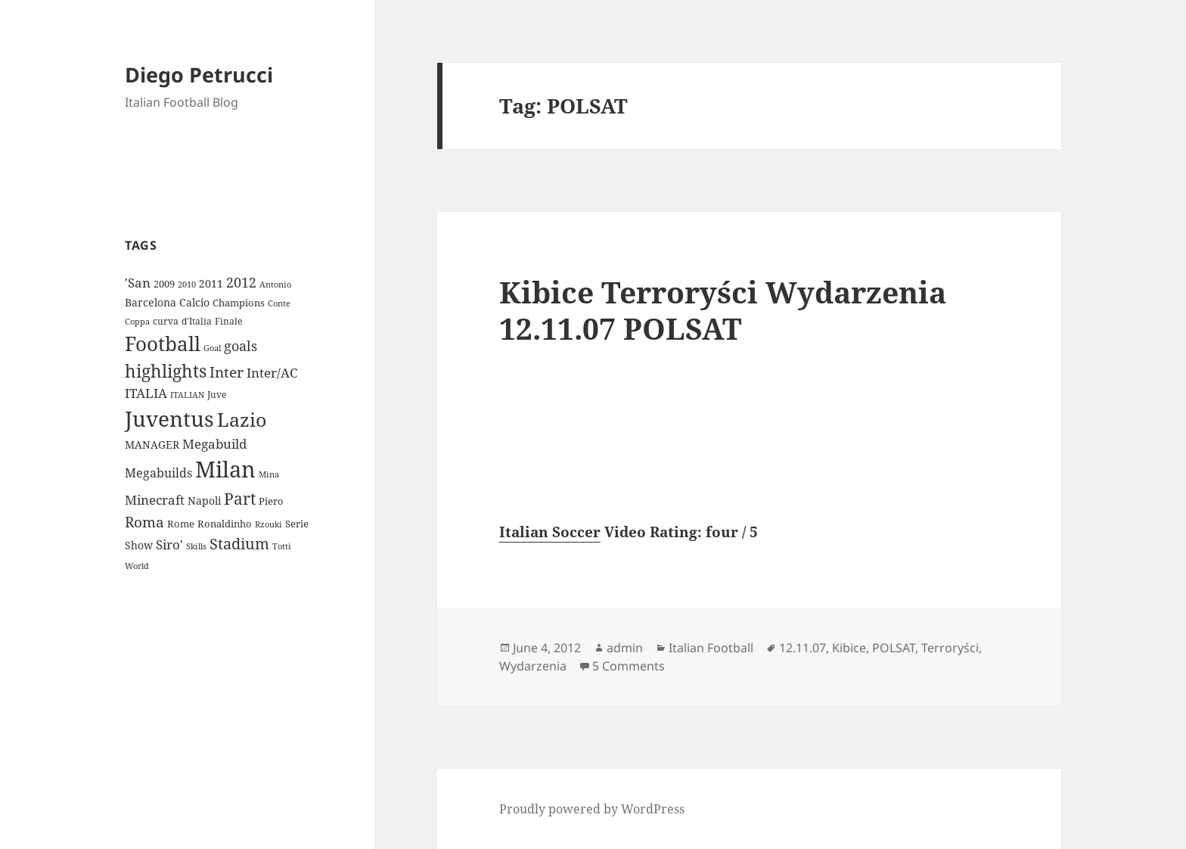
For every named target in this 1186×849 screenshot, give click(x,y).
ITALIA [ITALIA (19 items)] (146, 393)
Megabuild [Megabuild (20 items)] (214, 443)
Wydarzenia (533, 666)
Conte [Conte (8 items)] (279, 303)
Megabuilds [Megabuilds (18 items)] (158, 473)
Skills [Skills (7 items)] (196, 546)
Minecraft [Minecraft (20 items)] (155, 499)
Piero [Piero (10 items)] (271, 501)
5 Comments (628, 666)
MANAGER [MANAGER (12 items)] (152, 444)
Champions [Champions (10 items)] (239, 302)
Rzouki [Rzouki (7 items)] (268, 524)
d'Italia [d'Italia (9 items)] (197, 321)
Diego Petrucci (199, 75)
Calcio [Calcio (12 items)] (194, 302)
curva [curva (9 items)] (166, 321)
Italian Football (711, 647)
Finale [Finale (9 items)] (228, 321)
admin (625, 647)
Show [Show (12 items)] (139, 545)
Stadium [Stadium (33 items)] (239, 543)
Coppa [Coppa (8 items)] (137, 321)
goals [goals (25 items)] (240, 346)
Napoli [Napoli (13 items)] (204, 500)
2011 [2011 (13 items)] (211, 283)
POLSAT (893, 647)
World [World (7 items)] (137, 566)
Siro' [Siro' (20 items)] (169, 544)
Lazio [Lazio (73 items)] (241, 419)
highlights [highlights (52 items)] (165, 371)
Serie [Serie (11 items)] (297, 523)
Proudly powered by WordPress (592, 809)
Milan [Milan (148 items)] (225, 469)
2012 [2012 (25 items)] (241, 282)
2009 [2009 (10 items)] (164, 284)
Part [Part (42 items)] (240, 498)
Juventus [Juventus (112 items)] (169, 419)
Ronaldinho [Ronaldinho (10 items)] (224, 523)
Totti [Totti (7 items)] (281, 546)
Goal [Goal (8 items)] (212, 347)
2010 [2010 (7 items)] (187, 284)
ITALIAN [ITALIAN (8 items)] (187, 394)
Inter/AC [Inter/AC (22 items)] (272, 372)
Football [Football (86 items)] (162, 343)
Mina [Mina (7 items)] (269, 474)
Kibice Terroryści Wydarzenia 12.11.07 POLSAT (722, 310)
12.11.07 (802, 647)
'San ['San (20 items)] (138, 282)
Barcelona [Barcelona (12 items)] (150, 302)
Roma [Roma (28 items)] (144, 522)
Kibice (849, 647)
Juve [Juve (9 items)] (216, 394)
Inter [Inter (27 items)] (227, 371)
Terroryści (950, 647)
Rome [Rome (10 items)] (180, 523)
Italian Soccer (550, 532)
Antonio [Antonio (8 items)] (275, 284)
